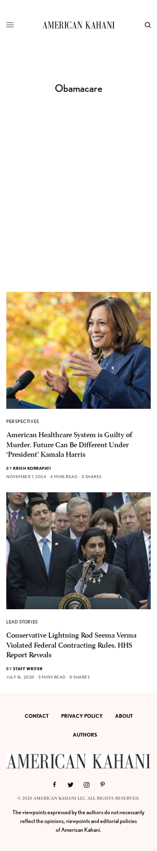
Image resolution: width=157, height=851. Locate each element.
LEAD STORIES (22, 622)
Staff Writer (28, 668)
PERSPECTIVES (22, 421)
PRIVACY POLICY (82, 716)
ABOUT (124, 716)
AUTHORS (85, 735)
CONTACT (37, 716)
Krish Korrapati (32, 468)
